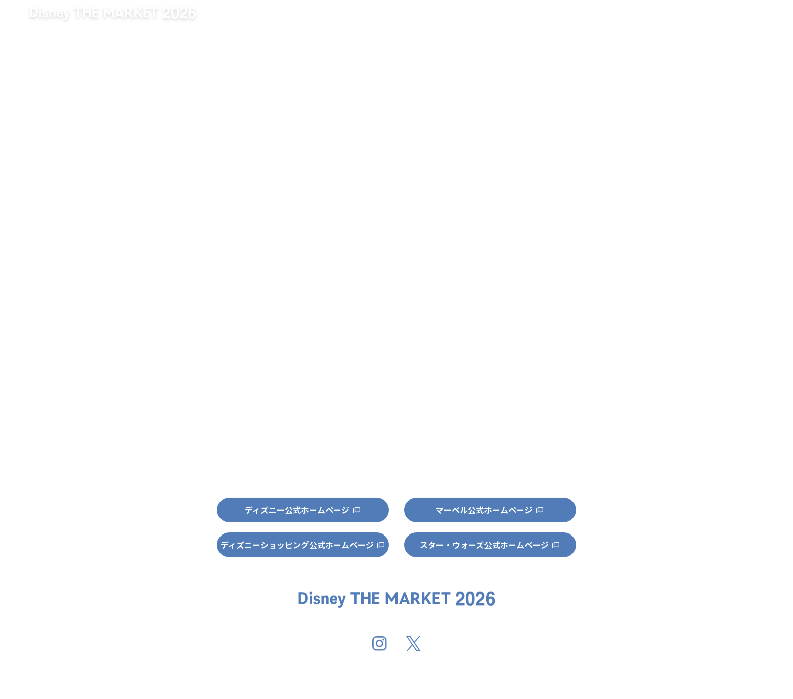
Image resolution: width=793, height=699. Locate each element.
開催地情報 (523, 18)
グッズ (621, 18)
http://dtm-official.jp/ (325, 246)
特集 (715, 18)
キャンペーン (405, 18)
